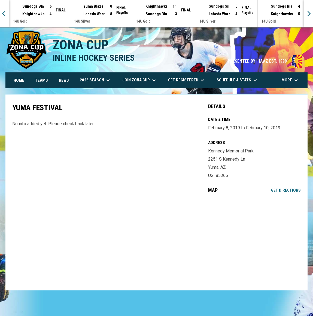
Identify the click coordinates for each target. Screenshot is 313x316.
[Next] (308, 13)
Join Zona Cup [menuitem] (139, 80)
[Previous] (4, 13)
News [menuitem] (64, 80)
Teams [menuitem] (41, 80)
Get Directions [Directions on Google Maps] (286, 190)
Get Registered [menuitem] (187, 80)
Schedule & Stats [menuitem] (238, 80)
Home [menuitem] (19, 80)
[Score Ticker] (156, 13)
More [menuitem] (290, 80)
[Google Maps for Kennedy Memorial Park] (254, 242)
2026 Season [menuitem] (95, 80)
